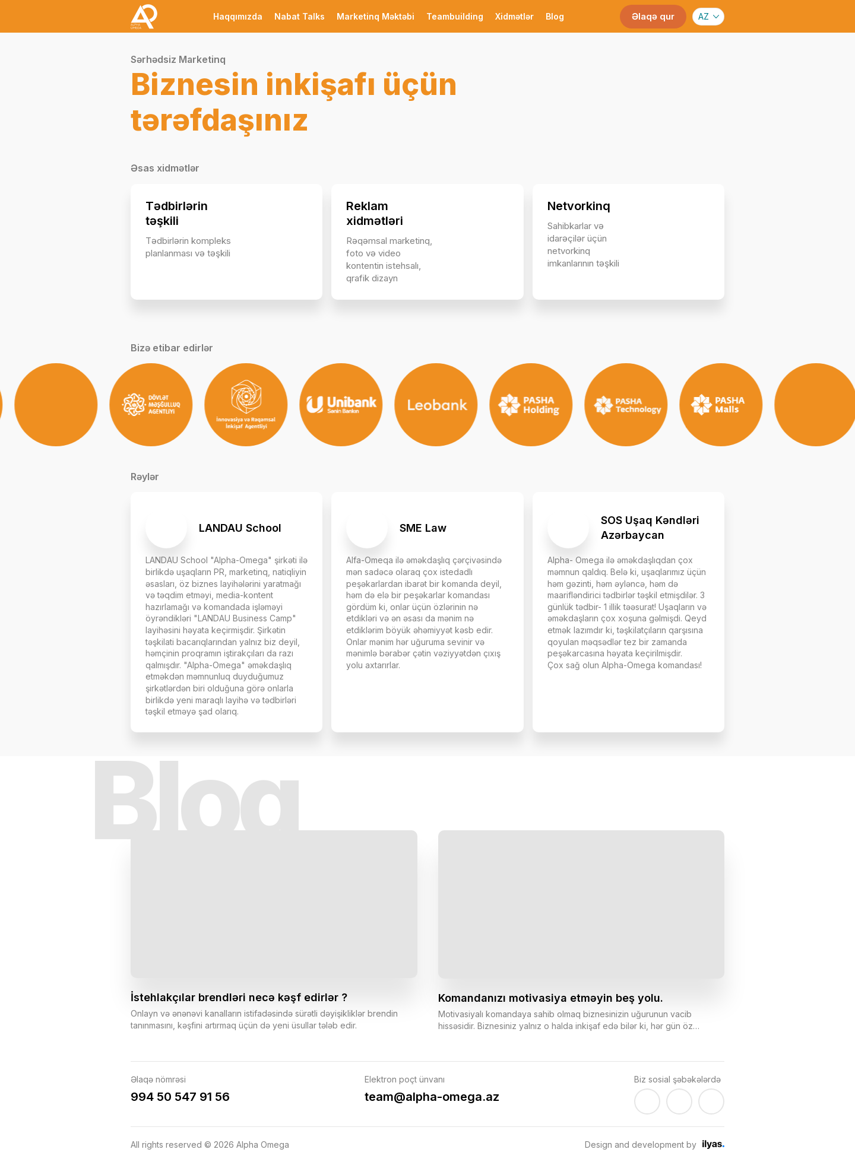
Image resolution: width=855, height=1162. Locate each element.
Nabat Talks (299, 16)
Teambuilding (454, 16)
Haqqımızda (237, 16)
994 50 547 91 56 (180, 1097)
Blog (555, 16)
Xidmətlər (514, 16)
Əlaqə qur (653, 16)
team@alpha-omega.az (432, 1097)
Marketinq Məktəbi (375, 16)
